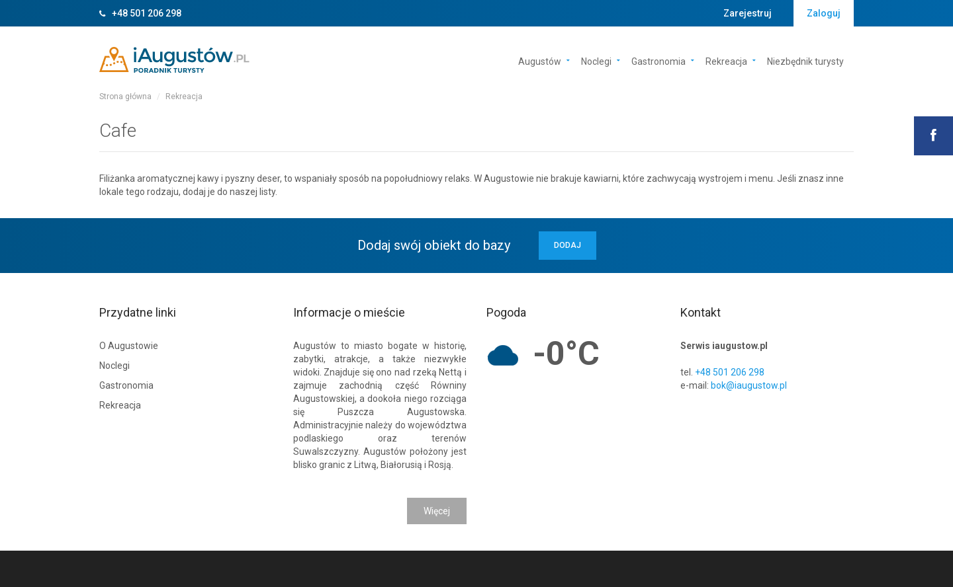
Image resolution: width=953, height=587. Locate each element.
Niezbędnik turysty (805, 60)
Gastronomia (658, 60)
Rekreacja (726, 60)
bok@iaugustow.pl (749, 385)
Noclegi (596, 60)
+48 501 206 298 (146, 13)
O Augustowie (128, 345)
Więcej (437, 511)
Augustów (539, 60)
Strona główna (125, 96)
